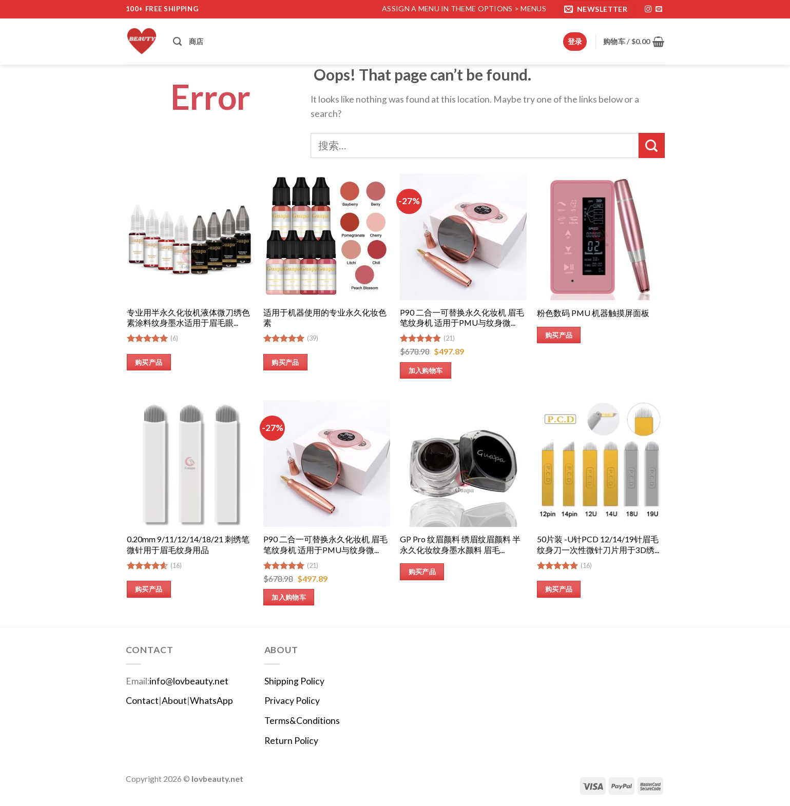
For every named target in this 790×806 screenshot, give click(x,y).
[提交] (651, 145)
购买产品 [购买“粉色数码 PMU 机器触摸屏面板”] (559, 335)
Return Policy (291, 740)
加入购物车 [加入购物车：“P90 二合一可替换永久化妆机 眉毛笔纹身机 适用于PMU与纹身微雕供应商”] (426, 370)
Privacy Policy (292, 700)
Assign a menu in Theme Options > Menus (464, 8)
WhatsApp (211, 700)
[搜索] (177, 41)
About (174, 700)
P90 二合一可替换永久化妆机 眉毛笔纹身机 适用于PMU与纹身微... (462, 317)
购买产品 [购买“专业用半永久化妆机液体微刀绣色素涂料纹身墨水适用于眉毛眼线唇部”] (149, 362)
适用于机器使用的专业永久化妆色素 (325, 317)
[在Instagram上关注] (648, 9)
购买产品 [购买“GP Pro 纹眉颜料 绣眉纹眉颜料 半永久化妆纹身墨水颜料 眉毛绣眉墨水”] (422, 571)
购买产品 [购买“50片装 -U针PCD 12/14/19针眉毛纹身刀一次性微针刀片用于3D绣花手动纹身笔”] (559, 589)
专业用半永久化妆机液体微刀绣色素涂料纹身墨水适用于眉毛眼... (188, 317)
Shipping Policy (294, 681)
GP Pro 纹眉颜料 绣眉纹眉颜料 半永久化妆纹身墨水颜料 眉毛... (460, 544)
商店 (196, 41)
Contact (142, 700)
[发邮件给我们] (659, 9)
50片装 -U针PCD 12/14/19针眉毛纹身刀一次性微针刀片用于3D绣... (598, 544)
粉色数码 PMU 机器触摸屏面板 (593, 313)
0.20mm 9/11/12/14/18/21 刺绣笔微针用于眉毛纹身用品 (188, 544)
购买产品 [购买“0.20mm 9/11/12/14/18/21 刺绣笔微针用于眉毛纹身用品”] (149, 589)
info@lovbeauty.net (188, 681)
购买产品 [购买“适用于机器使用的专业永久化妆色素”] (285, 362)
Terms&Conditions (302, 720)
